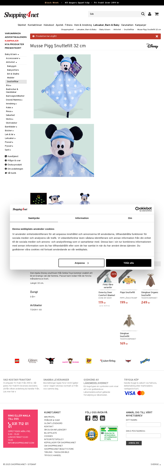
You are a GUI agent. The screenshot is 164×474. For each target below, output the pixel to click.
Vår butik (10, 173)
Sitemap (32, 464)
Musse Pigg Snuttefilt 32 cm (149, 29)
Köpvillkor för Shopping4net (60, 442)
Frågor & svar (13, 160)
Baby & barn (104, 29)
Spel (8, 150)
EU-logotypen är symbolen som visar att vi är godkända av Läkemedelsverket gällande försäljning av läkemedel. (102, 387)
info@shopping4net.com (21, 443)
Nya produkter (14, 44)
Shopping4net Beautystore (59, 449)
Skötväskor (11, 123)
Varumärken (127, 25)
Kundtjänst (11, 156)
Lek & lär (10, 134)
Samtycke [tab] (34, 218)
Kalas (9, 107)
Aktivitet (117, 29)
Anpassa (82, 262)
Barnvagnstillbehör (15, 96)
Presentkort (13, 48)
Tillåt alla (128, 262)
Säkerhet (10, 115)
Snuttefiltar (129, 29)
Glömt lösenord (53, 423)
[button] (156, 14)
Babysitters (13, 70)
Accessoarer (13, 58)
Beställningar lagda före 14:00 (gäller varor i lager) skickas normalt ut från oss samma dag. (61, 384)
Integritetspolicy (54, 439)
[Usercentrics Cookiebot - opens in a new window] (138, 209)
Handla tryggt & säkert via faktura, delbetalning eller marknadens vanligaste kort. (142, 386)
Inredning (11, 103)
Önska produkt (13, 164)
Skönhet (22, 25)
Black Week (52, 2)
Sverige (156, 464)
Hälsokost (49, 25)
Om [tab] (130, 218)
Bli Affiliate (50, 433)
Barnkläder (11, 126)
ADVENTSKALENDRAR (16, 37)
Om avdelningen (14, 169)
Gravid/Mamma (14, 100)
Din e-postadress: (135, 431)
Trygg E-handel (52, 455)
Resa (9, 111)
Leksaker (10, 138)
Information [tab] (82, 218)
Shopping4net (67, 29)
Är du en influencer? (55, 430)
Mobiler (10, 77)
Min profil (49, 417)
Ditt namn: (131, 420)
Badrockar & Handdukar (12, 91)
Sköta (10, 119)
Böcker (9, 130)
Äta (9, 85)
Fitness (69, 25)
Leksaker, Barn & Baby (106, 25)
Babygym (11, 66)
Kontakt (48, 426)
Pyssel (9, 146)
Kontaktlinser (35, 25)
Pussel (9, 142)
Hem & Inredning (83, 25)
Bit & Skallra (13, 74)
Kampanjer (140, 25)
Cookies (48, 436)
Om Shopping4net (53, 446)
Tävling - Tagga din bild (56, 452)
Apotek (59, 25)
